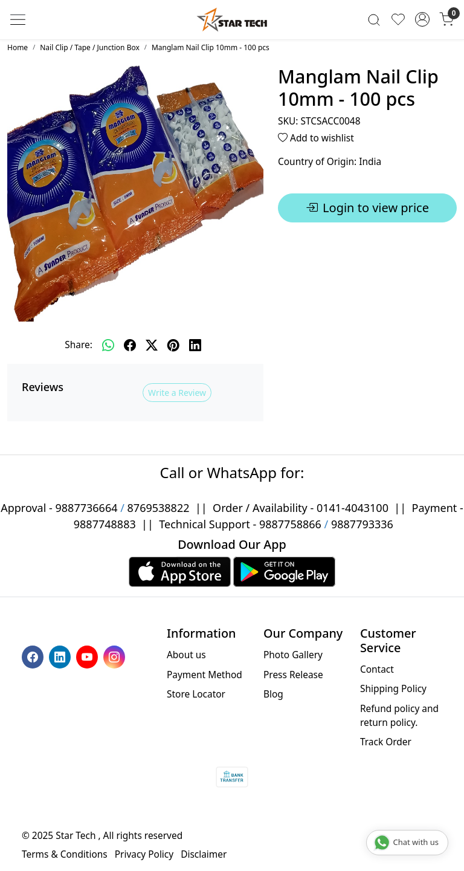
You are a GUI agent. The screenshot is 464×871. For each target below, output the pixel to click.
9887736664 (87, 507)
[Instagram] (115, 655)
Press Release (293, 674)
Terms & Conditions (65, 854)
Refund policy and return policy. (399, 715)
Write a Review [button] (177, 392)
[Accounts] (422, 19)
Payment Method (204, 674)
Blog (273, 694)
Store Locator (196, 694)
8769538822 (158, 507)
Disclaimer (204, 854)
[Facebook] (34, 655)
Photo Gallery (293, 654)
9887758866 (290, 524)
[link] (374, 19)
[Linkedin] (61, 655)
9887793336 (362, 524)
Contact (377, 669)
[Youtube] (88, 655)
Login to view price (367, 208)
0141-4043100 (352, 507)
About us (186, 654)
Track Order (385, 741)
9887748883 (105, 524)
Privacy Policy (144, 854)
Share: (78, 344)
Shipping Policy (393, 688)
